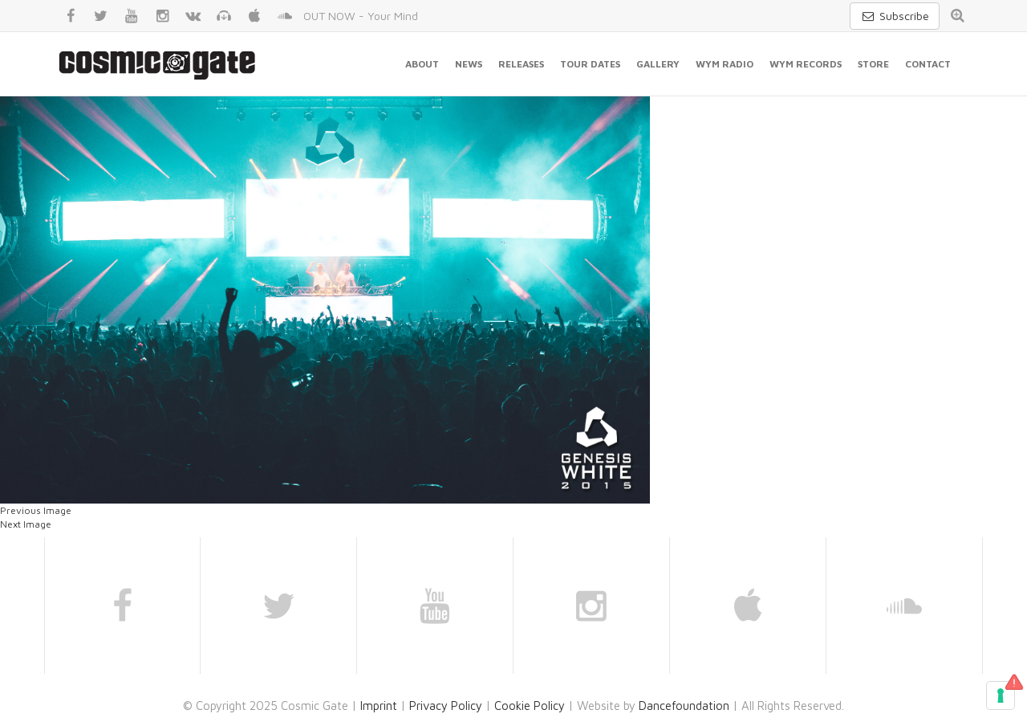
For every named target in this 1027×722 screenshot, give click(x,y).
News (468, 64)
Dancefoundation (684, 705)
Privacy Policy (445, 705)
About (422, 64)
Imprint (378, 705)
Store (873, 64)
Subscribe (894, 15)
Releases (521, 64)
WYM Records (805, 64)
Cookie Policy (529, 705)
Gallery (658, 64)
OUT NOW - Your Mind (360, 15)
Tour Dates (590, 64)
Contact (928, 64)
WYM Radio (724, 64)
